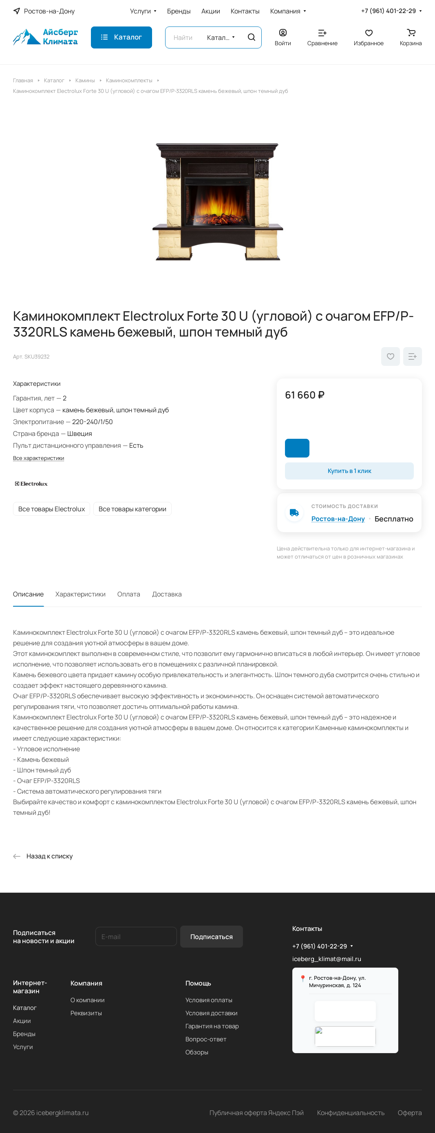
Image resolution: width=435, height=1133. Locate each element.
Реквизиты (86, 1013)
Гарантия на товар (212, 1026)
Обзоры (196, 1052)
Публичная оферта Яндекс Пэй (257, 1112)
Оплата (128, 594)
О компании (88, 1000)
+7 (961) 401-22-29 (388, 11)
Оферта (410, 1112)
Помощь (198, 983)
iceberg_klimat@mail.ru (326, 959)
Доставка (167, 594)
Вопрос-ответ (206, 1039)
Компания (86, 983)
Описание (28, 594)
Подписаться (211, 936)
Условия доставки (211, 1013)
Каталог (25, 1007)
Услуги (23, 1047)
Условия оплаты (208, 1000)
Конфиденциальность (351, 1112)
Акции (22, 1020)
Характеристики (80, 594)
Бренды (24, 1034)
